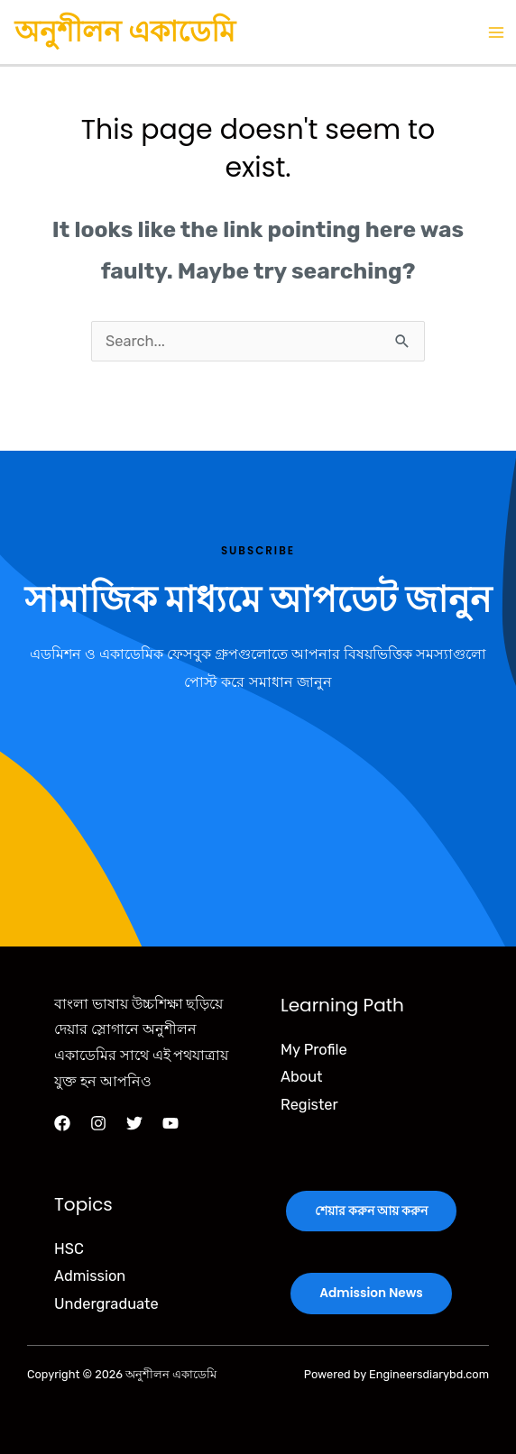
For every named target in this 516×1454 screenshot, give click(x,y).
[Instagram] (98, 1123)
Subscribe (258, 551)
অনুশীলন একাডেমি (124, 31)
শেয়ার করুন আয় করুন (371, 1211)
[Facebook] (62, 1123)
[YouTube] (170, 1123)
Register (309, 1104)
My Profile (314, 1049)
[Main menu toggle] (495, 32)
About (301, 1076)
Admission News (370, 1293)
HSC (69, 1248)
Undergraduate (106, 1303)
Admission (89, 1276)
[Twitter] (134, 1123)
